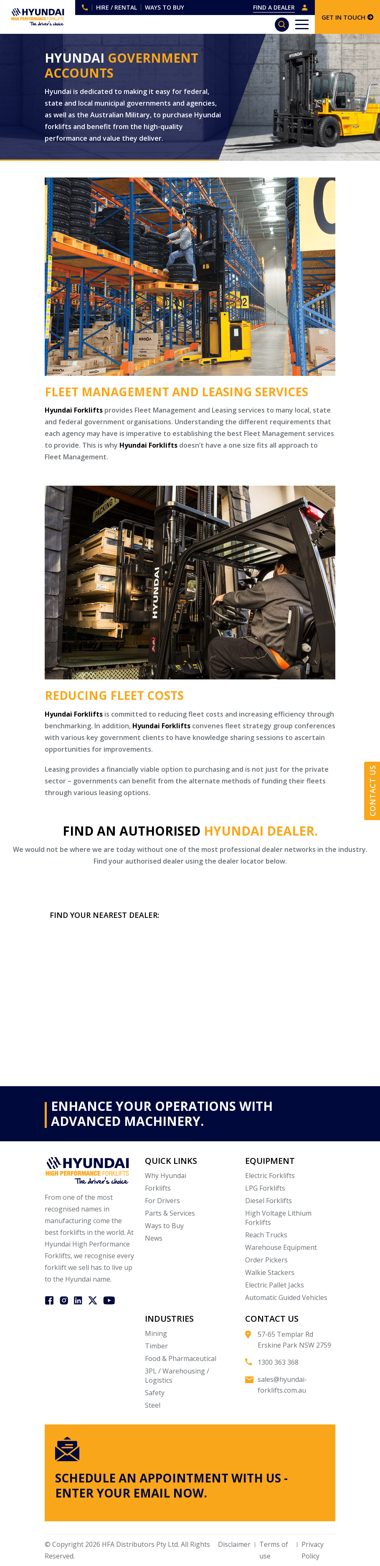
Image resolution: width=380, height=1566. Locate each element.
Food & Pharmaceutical (180, 1358)
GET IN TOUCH (347, 17)
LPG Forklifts (265, 1188)
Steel (152, 1405)
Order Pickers (266, 1259)
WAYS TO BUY (164, 7)
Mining (156, 1333)
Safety (155, 1392)
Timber (156, 1346)
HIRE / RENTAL (116, 7)
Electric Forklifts (270, 1175)
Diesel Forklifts (268, 1200)
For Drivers (162, 1200)
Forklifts (158, 1188)
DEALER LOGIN (305, 7)
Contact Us (372, 791)
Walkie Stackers (269, 1272)
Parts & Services (170, 1213)
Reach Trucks (266, 1234)
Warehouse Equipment (281, 1247)
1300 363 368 (84, 7)
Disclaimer (234, 1544)
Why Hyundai (165, 1175)
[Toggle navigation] (302, 24)
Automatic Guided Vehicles (286, 1297)
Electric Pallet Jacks (274, 1285)
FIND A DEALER (274, 7)
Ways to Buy (164, 1225)
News (153, 1238)
